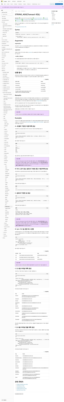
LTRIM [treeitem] (6, 184)
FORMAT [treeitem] (6, 177)
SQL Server (23, 11)
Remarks (53, 16)
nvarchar (30, 52)
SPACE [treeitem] (6, 202)
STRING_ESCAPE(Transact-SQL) (22, 384)
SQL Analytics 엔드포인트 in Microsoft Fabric (40, 19)
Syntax (53, 12)
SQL (19, 11)
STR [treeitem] (5, 204)
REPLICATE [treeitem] (6, 193)
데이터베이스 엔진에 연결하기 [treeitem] (7, 28)
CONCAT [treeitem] (6, 171)
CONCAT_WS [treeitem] (7, 173)
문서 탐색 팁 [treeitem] (4, 18)
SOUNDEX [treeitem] (6, 201)
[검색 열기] (59, 1)
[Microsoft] (1, 1)
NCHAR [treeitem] (6, 186)
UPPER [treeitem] (6, 221)
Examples (53, 18)
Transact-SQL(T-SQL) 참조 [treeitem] (8, 94)
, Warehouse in (18, 20)
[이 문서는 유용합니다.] (52, 24)
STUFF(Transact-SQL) (20, 385)
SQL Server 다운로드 (59, 4)
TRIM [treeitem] (6, 215)
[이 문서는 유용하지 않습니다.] (53, 24)
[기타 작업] (48, 11)
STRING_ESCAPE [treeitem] (7, 208)
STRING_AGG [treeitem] (7, 206)
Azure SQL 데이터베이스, (38, 18)
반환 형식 (53, 15)
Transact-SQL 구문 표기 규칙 (21, 26)
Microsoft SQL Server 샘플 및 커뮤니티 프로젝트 (34, 122)
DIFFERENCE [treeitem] (7, 175)
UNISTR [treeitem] (6, 219)
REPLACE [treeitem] (6, 191)
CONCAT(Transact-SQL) (21, 387)
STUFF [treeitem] (6, 210)
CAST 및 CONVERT (39, 100)
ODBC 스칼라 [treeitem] (6, 123)
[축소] (12, 10)
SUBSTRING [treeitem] (7, 212)
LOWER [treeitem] (6, 182)
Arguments (53, 14)
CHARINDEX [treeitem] (7, 169)
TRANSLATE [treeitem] (7, 213)
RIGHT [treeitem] (6, 197)
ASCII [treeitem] (6, 166)
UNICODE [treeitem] (6, 217)
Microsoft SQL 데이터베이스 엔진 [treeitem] (7, 26)
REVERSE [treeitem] (6, 195)
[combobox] (6, 12)
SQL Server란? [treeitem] (5, 23)
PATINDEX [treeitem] (6, 188)
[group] (32, 178)
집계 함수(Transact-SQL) (21, 390)
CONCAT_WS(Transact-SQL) (22, 388)
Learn (16, 11)
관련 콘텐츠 (54, 19)
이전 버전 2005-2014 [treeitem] (5, 20)
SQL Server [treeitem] (3, 16)
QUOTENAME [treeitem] (7, 190)
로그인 (62, 1)
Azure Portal (52, 4)
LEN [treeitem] (5, 180)
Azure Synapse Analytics (27, 19)
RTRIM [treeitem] (6, 199)
